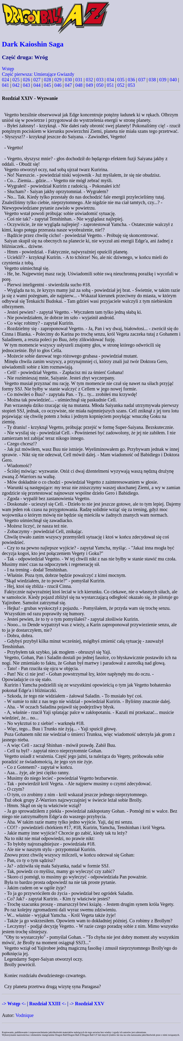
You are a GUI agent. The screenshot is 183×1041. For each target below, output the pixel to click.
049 (89, 85)
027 (37, 79)
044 (37, 85)
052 (120, 85)
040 (173, 79)
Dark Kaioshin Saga (32, 44)
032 (89, 79)
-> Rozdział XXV (87, 1003)
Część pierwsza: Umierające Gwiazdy (38, 74)
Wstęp (8, 68)
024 (5, 79)
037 (141, 79)
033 (99, 79)
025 (16, 79)
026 (26, 79)
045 (47, 85)
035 (120, 79)
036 (131, 79)
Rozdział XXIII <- (47, 1003)
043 (26, 85)
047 (68, 85)
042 (16, 85)
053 (131, 85)
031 (78, 79)
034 (110, 79)
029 (57, 79)
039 (162, 79)
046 (57, 85)
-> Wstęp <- (14, 1003)
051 (110, 85)
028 (47, 79)
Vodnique (24, 1015)
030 (68, 79)
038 (152, 79)
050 (99, 85)
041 (5, 85)
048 (78, 85)
